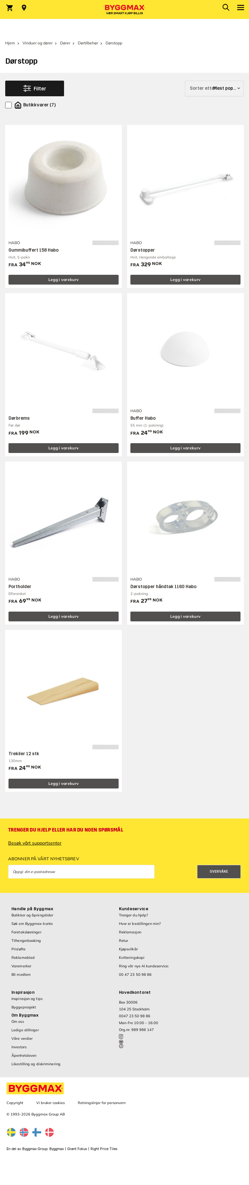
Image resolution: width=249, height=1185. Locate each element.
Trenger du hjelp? (133, 915)
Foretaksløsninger (26, 932)
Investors (18, 1047)
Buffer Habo (143, 418)
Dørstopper (142, 250)
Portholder (19, 586)
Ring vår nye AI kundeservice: (144, 966)
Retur (123, 940)
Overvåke (219, 871)
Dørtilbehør (88, 42)
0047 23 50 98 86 (134, 1016)
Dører (65, 42)
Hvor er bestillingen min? (140, 923)
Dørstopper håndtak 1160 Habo (163, 586)
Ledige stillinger (25, 1030)
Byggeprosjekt (23, 1007)
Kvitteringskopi (132, 957)
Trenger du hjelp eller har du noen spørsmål (65, 830)
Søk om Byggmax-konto (32, 923)
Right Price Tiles (104, 1149)
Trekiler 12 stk (23, 753)
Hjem (10, 42)
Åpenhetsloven (23, 1055)
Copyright (15, 1102)
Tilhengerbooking (26, 940)
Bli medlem (21, 974)
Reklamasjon (130, 932)
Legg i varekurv (63, 279)
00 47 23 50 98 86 (135, 974)
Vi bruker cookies (50, 1102)
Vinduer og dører (38, 42)
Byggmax (56, 1149)
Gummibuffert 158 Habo (33, 250)
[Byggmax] (124, 9)
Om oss (17, 1021)
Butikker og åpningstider (32, 915)
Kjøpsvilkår (128, 949)
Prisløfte (18, 949)
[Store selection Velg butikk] (24, 8)
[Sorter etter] (214, 88)
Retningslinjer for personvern (101, 1102)
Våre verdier (22, 1038)
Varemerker (21, 966)
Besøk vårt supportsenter (34, 843)
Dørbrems (19, 418)
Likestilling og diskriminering (35, 1064)
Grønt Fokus (77, 1149)
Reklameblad (23, 957)
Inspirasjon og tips (26, 998)
